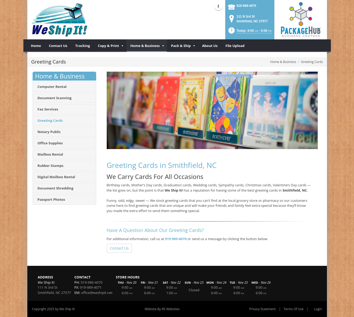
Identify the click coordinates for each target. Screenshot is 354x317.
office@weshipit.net (96, 292)
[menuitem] (36, 45)
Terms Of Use (294, 309)
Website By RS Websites (162, 309)
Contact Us (119, 248)
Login (318, 309)
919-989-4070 (246, 6)
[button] (249, 32)
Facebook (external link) (218, 6)
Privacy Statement (262, 309)
